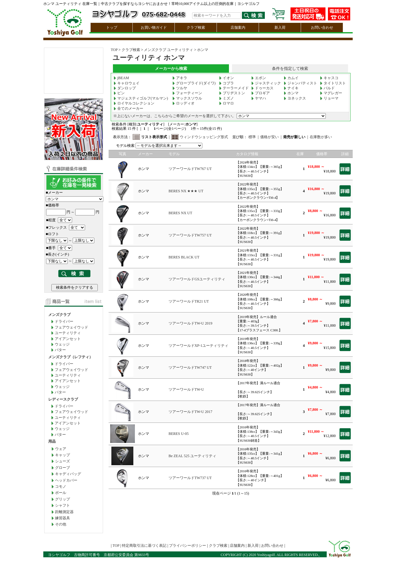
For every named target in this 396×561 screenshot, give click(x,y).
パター (60, 350)
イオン (226, 78)
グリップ (62, 499)
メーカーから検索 (171, 68)
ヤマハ (258, 98)
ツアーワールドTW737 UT (190, 478)
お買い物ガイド (154, 27)
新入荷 (280, 27)
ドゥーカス (262, 88)
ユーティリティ (68, 333)
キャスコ (329, 78)
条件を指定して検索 (290, 68)
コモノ (60, 486)
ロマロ (226, 103)
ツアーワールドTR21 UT (189, 301)
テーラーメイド (234, 88)
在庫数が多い (321, 137)
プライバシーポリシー (187, 545)
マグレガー (331, 93)
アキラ (179, 78)
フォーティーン (187, 93)
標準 (252, 137)
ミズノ (226, 98)
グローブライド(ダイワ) (194, 83)
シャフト (62, 505)
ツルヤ (179, 88)
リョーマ (329, 98)
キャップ (62, 455)
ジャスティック (266, 83)
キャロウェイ (127, 83)
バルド (327, 88)
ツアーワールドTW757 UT (190, 235)
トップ (111, 27)
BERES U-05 (179, 433)
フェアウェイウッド (71, 327)
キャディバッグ (68, 474)
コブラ (226, 83)
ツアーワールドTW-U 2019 (191, 323)
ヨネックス (295, 98)
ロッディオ (183, 103)
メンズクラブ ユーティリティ (168, 50)
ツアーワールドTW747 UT (190, 367)
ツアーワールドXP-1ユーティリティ (198, 345)
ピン (119, 93)
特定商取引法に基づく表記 (144, 545)
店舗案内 (237, 27)
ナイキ (291, 88)
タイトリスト (333, 83)
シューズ (62, 461)
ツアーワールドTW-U (186, 389)
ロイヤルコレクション (134, 103)
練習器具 (62, 518)
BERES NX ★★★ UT (186, 191)
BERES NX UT (180, 213)
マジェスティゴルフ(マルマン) (141, 98)
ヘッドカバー (66, 480)
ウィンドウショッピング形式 (204, 137)
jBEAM (121, 78)
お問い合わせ (322, 27)
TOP (114, 50)
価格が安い (269, 137)
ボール (60, 493)
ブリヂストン (232, 93)
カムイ (291, 78)
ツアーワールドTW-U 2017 (191, 412)
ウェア (60, 449)
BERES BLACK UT (184, 257)
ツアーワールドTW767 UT (190, 169)
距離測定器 (64, 512)
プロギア (260, 93)
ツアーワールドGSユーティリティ (197, 279)
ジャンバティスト (300, 83)
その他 (60, 524)
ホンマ (202, 50)
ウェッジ (62, 344)
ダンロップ (125, 88)
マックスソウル (187, 98)
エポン (258, 78)
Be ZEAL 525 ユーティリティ (193, 456)
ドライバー (64, 321)
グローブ (62, 467)
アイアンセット (68, 339)
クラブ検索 (196, 27)
